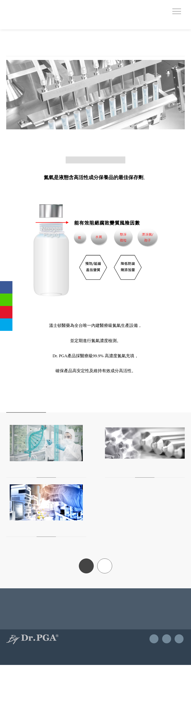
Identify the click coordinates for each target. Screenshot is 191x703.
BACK (86, 600)
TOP (104, 600)
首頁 (12, 62)
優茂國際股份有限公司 (31, 12)
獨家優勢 (30, 62)
